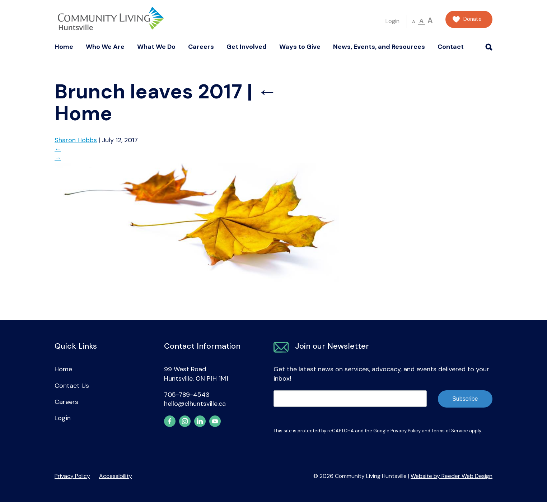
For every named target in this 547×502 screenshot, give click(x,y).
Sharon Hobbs (76, 140)
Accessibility (115, 476)
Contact (451, 46)
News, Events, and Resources (379, 46)
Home (64, 46)
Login (392, 21)
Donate (472, 19)
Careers (201, 46)
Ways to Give (300, 46)
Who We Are (105, 46)
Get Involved (246, 46)
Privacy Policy (406, 431)
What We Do (156, 46)
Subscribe (465, 399)
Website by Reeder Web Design (451, 476)
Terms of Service (449, 431)
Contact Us (72, 385)
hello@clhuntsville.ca (195, 403)
